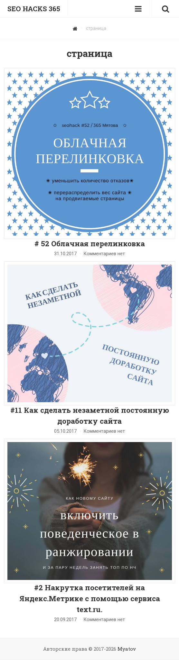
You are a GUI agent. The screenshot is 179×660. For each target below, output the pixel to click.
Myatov (127, 649)
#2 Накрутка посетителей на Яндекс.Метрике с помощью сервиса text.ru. (89, 598)
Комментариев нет (104, 254)
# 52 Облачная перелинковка (89, 243)
